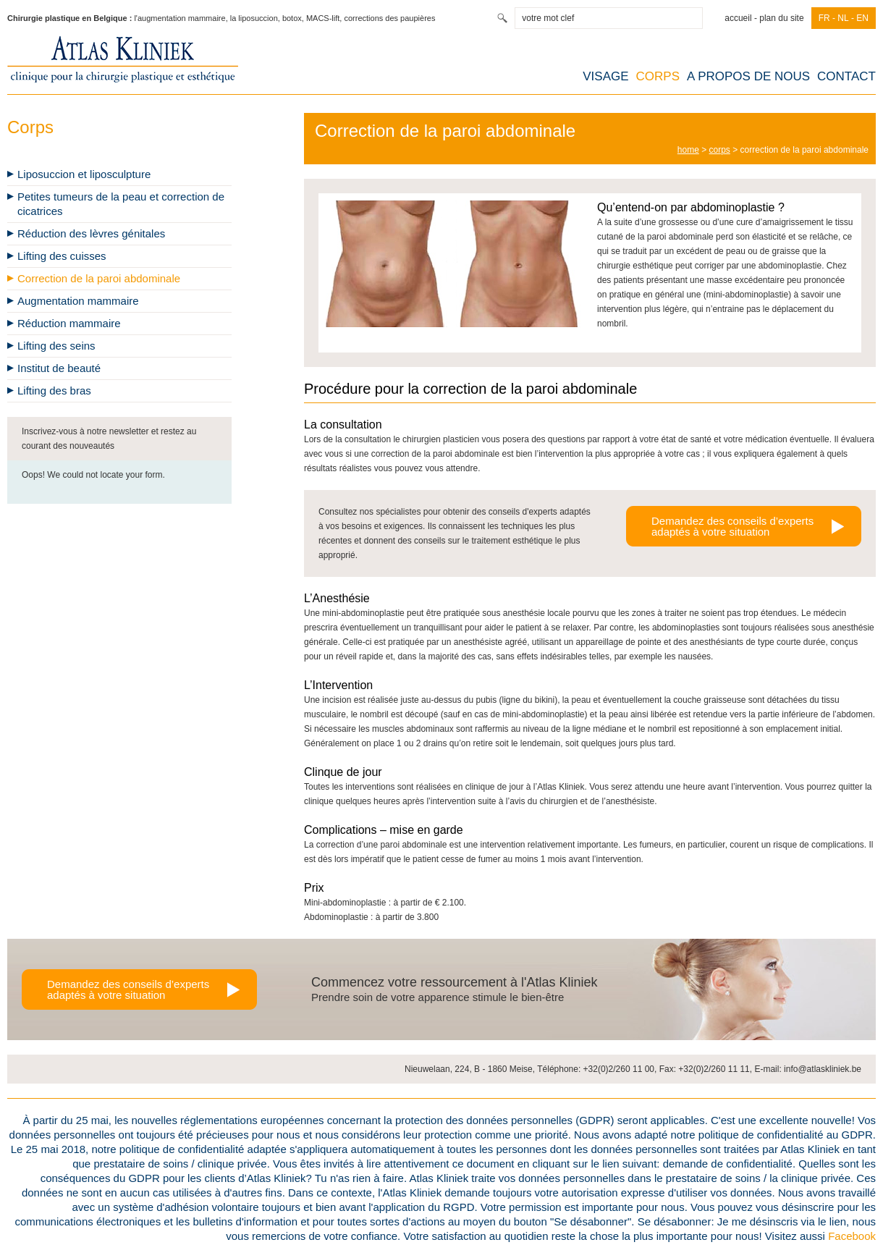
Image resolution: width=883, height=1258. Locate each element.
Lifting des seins (56, 345)
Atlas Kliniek (122, 59)
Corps (658, 76)
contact (846, 76)
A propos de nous (748, 76)
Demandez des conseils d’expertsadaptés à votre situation (732, 526)
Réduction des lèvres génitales (91, 233)
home (688, 150)
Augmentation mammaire (78, 301)
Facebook (852, 1236)
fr (824, 18)
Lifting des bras (54, 390)
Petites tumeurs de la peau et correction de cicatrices (120, 203)
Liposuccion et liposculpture (84, 174)
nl (842, 18)
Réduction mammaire (69, 323)
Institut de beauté (59, 368)
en (862, 18)
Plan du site (781, 18)
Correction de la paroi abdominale (98, 278)
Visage (605, 76)
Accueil (741, 18)
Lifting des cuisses (61, 256)
